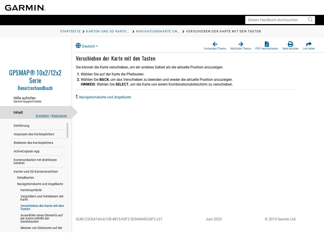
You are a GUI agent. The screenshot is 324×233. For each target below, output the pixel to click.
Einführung (21, 127)
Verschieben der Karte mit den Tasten (42, 208)
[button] (215, 45)
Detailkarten (25, 179)
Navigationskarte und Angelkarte (40, 185)
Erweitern (42, 116)
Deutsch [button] (89, 45)
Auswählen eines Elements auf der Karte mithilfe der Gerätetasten (41, 219)
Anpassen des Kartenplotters (34, 135)
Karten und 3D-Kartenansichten (36, 172)
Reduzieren (59, 116)
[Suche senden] (310, 20)
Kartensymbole (31, 191)
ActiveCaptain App (27, 152)
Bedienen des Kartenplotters (33, 144)
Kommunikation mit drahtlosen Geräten (35, 162)
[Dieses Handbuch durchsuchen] (280, 20)
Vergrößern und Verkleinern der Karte (42, 199)
